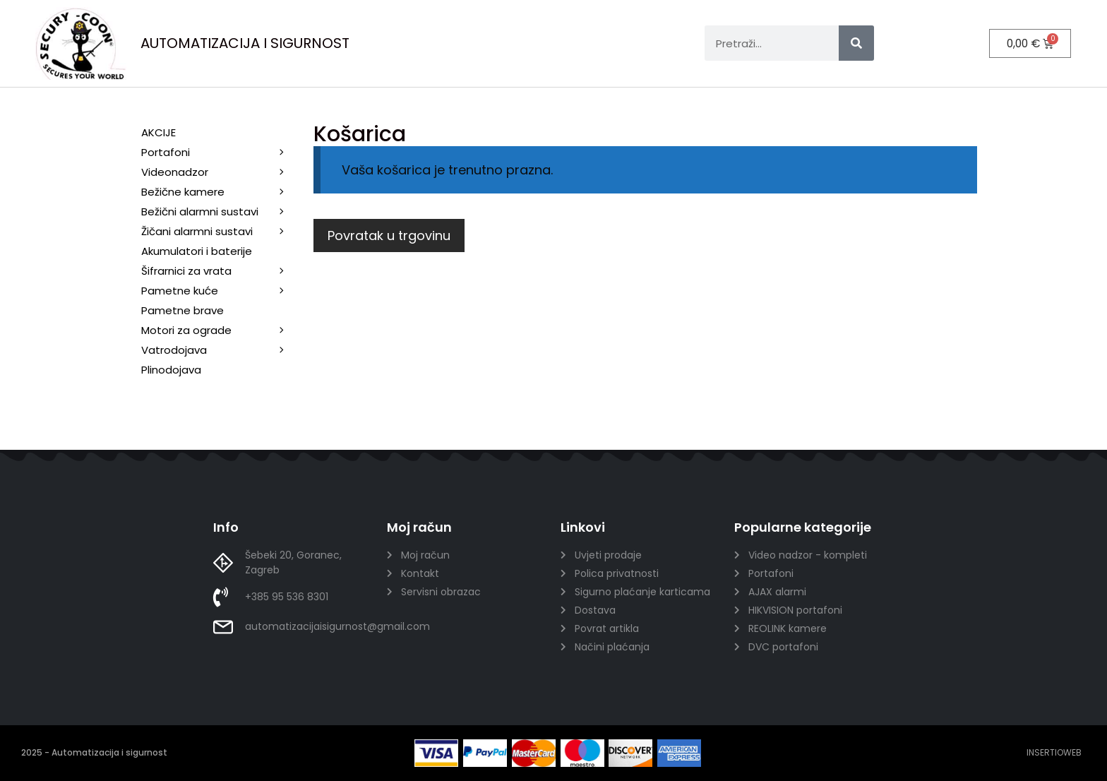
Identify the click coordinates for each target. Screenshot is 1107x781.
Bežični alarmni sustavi (220, 212)
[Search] (856, 43)
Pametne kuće (220, 291)
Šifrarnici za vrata (220, 271)
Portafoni (220, 152)
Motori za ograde (220, 330)
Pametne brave (182, 310)
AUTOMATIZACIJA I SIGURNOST (244, 43)
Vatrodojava (220, 350)
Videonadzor (220, 172)
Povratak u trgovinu (389, 235)
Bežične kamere (220, 192)
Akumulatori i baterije (196, 251)
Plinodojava (171, 369)
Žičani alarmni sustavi (220, 232)
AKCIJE (158, 132)
